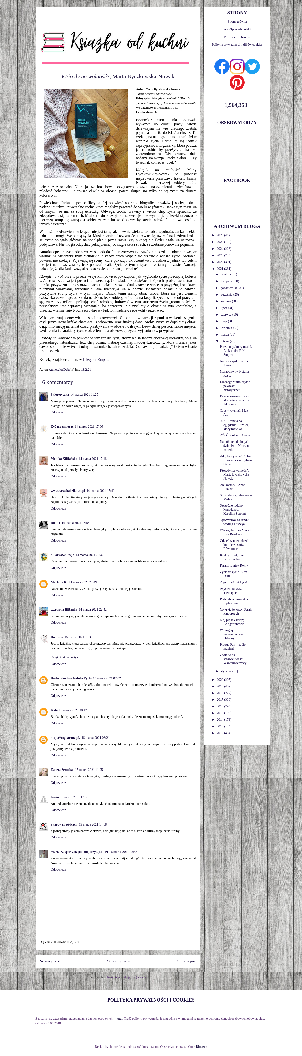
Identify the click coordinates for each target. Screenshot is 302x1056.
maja (224, 321)
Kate (54, 710)
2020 (220, 680)
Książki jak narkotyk (64, 657)
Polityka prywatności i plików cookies (237, 44)
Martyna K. (59, 582)
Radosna (57, 637)
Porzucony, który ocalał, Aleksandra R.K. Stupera (236, 351)
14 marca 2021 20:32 (90, 555)
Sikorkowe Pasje (62, 555)
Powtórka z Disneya (237, 37)
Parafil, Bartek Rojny (234, 565)
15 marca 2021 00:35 (78, 637)
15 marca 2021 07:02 (107, 678)
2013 (220, 726)
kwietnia (227, 328)
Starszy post (187, 961)
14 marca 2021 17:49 (100, 491)
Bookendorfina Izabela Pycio (71, 678)
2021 (220, 269)
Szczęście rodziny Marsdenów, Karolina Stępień (233, 509)
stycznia (226, 671)
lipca (224, 308)
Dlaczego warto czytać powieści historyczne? (235, 386)
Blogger (201, 1046)
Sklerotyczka (60, 394)
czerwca (226, 314)
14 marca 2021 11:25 (84, 394)
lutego (225, 341)
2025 (220, 242)
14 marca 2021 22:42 (93, 609)
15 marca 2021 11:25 (89, 770)
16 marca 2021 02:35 (123, 852)
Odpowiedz (58, 412)
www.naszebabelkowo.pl (68, 491)
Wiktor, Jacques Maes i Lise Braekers (235, 532)
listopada (227, 281)
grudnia (226, 274)
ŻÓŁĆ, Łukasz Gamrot (235, 435)
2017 (220, 699)
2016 (220, 706)
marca (225, 334)
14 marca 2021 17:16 (93, 458)
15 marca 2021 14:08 (93, 824)
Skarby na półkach (64, 824)
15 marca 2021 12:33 (74, 797)
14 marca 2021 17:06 (89, 426)
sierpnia (226, 301)
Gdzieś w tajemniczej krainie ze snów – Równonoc (234, 545)
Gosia (55, 797)
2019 (220, 686)
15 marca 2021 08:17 (73, 710)
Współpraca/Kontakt (237, 29)
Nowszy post (49, 961)
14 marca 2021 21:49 (83, 582)
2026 (220, 235)
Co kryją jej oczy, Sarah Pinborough (236, 611)
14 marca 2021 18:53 (76, 523)
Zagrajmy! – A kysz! (233, 582)
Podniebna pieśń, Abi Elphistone (234, 601)
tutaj (119, 1018)
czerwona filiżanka (64, 609)
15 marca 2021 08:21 (96, 738)
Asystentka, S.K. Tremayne (231, 591)
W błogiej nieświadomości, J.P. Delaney (235, 634)
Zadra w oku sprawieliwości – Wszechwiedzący (233, 659)
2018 (220, 693)
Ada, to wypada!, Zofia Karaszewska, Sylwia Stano (236, 460)
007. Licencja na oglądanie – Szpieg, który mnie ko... (234, 425)
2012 (220, 733)
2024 (220, 249)
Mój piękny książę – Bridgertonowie (233, 622)
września (227, 294)
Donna (55, 523)
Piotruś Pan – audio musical (233, 646)
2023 (220, 255)
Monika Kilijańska (64, 458)
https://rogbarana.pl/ (65, 738)
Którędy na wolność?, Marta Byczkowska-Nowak (235, 474)
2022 (220, 262)
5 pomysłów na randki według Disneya (234, 522)
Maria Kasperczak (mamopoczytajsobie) (79, 852)
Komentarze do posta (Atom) (126, 977)
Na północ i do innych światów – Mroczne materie (234, 446)
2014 (220, 719)
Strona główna (118, 961)
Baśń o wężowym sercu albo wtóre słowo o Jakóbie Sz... (235, 400)
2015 (220, 713)
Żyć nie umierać (62, 426)
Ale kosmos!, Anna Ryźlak (232, 487)
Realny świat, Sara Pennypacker (232, 557)
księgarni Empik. (95, 359)
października (229, 288)
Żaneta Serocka (62, 770)
